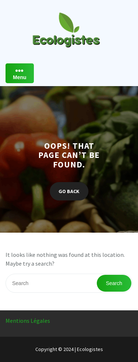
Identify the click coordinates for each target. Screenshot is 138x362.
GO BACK (69, 191)
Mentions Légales (28, 320)
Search (114, 283)
